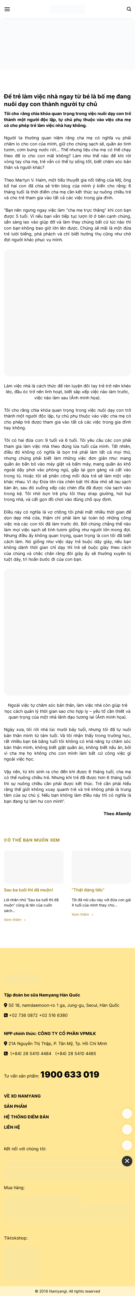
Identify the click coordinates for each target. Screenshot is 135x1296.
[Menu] (7, 9)
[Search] (129, 9)
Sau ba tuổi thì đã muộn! (28, 890)
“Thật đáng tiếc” (88, 890)
